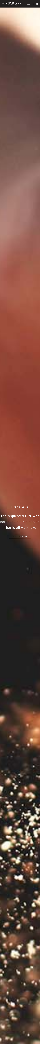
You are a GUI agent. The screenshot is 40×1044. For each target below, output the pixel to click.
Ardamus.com (12, 3)
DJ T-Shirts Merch (12, 5)
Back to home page (20, 537)
